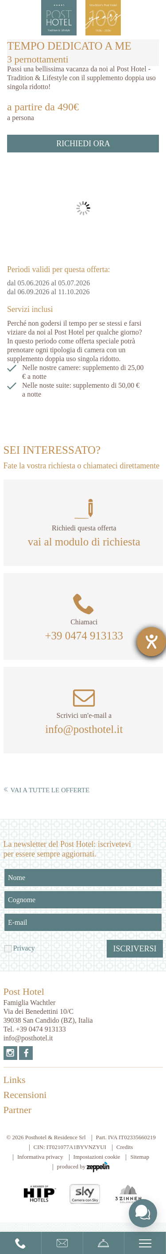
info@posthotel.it (84, 729)
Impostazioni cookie (96, 1156)
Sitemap (139, 1156)
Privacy (24, 948)
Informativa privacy (40, 1156)
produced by (83, 1167)
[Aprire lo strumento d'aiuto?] (151, 641)
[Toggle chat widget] (143, 1213)
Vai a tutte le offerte (47, 790)
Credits (124, 1147)
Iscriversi (134, 948)
